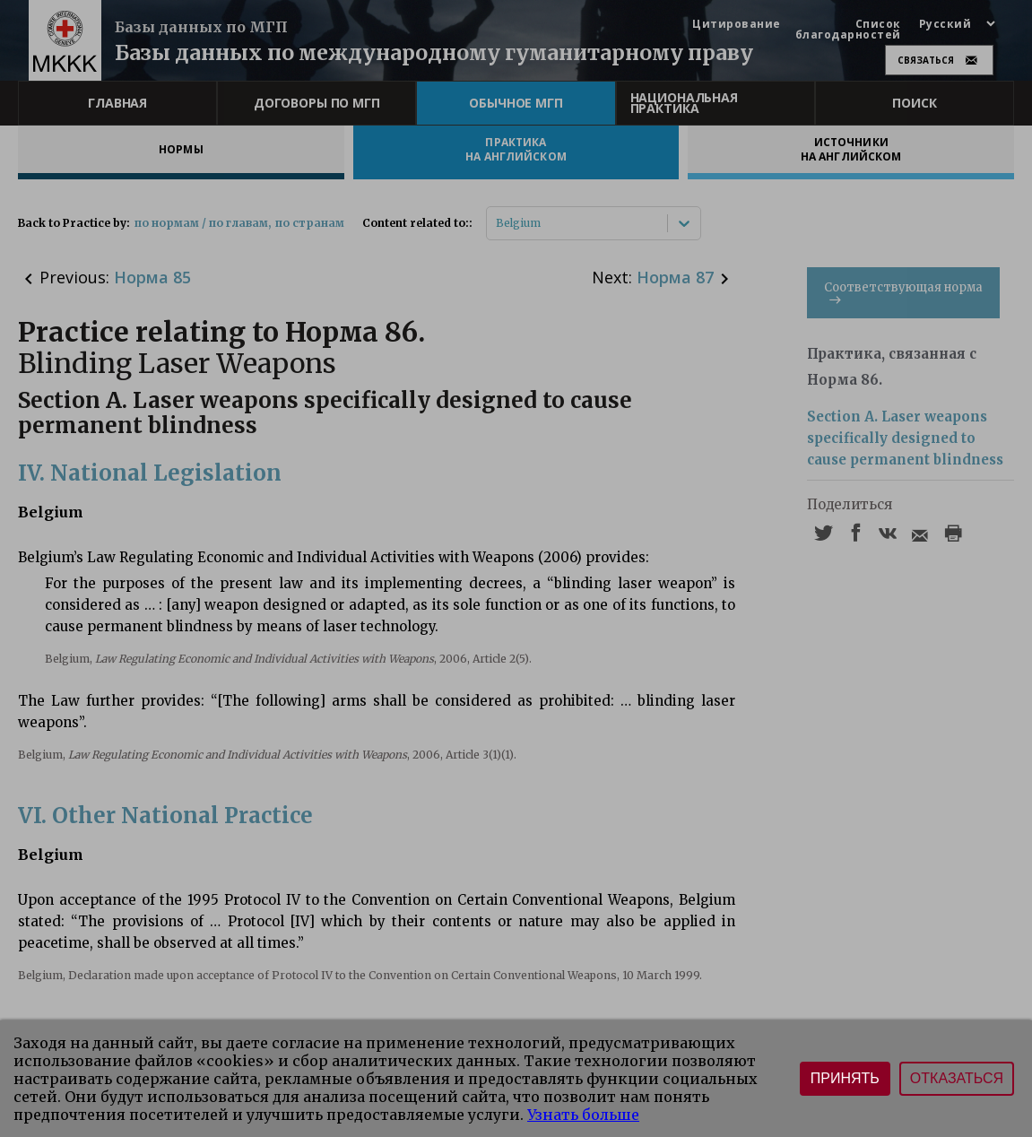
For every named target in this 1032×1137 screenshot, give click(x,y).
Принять (845, 1078)
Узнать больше (583, 1115)
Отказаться (956, 1078)
